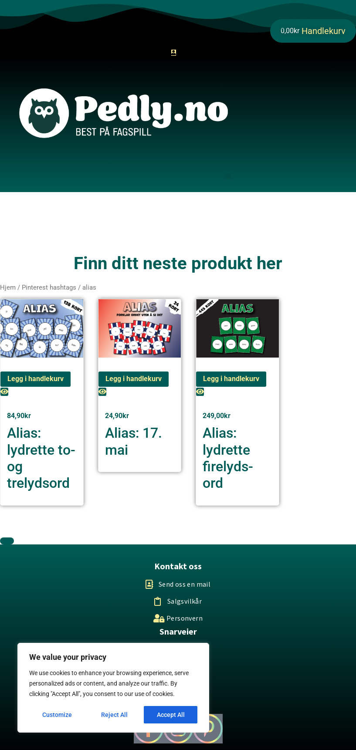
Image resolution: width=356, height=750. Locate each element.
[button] (228, 176)
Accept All (171, 714)
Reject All (114, 714)
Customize (57, 714)
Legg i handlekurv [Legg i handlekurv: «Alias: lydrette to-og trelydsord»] (35, 379)
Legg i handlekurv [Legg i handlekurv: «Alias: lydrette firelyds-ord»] (231, 379)
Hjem (8, 287)
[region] (113, 688)
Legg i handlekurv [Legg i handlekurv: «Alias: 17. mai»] (133, 379)
